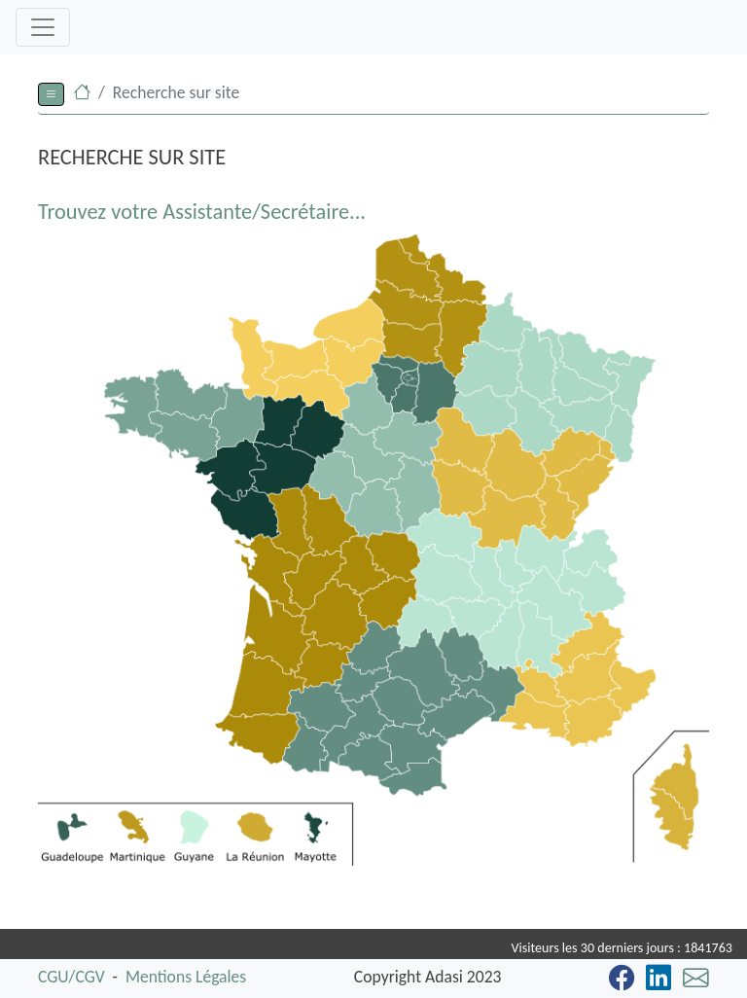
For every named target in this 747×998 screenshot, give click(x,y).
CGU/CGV (71, 976)
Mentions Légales (185, 976)
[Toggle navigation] (43, 27)
